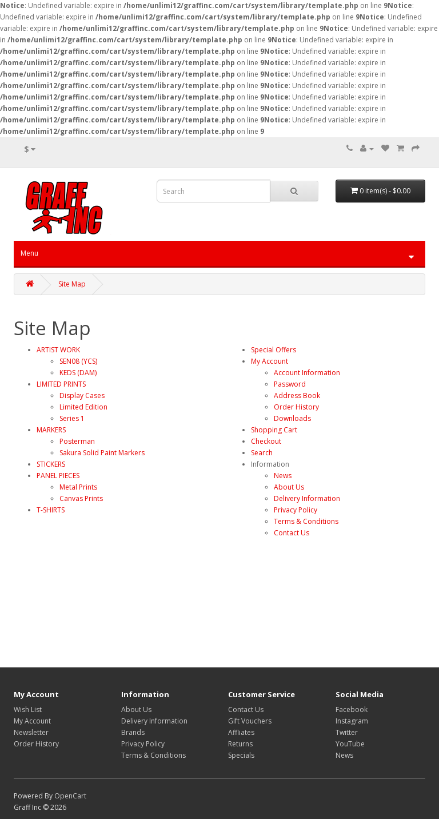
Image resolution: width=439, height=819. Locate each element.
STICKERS (51, 464)
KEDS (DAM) (78, 372)
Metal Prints (78, 487)
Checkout (266, 441)
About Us (289, 487)
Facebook (352, 709)
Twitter (347, 732)
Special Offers (273, 350)
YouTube (350, 744)
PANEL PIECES (58, 475)
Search (262, 453)
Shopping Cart (274, 430)
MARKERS (51, 430)
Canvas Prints (81, 498)
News (283, 475)
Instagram (352, 721)
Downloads (292, 418)
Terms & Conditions (306, 521)
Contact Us (291, 533)
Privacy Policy (295, 510)
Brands (133, 732)
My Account (269, 361)
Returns (240, 744)
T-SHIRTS (51, 510)
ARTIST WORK (58, 350)
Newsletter (31, 732)
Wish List (28, 709)
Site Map (72, 284)
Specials (241, 755)
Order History (296, 407)
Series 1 (72, 418)
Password (290, 384)
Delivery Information (307, 498)
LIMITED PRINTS (61, 384)
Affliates (241, 732)
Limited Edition (83, 407)
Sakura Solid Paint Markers (102, 453)
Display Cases (82, 395)
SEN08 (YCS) (78, 361)
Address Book (297, 395)
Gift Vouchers (250, 721)
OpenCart (70, 796)
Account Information (307, 372)
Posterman (77, 441)
